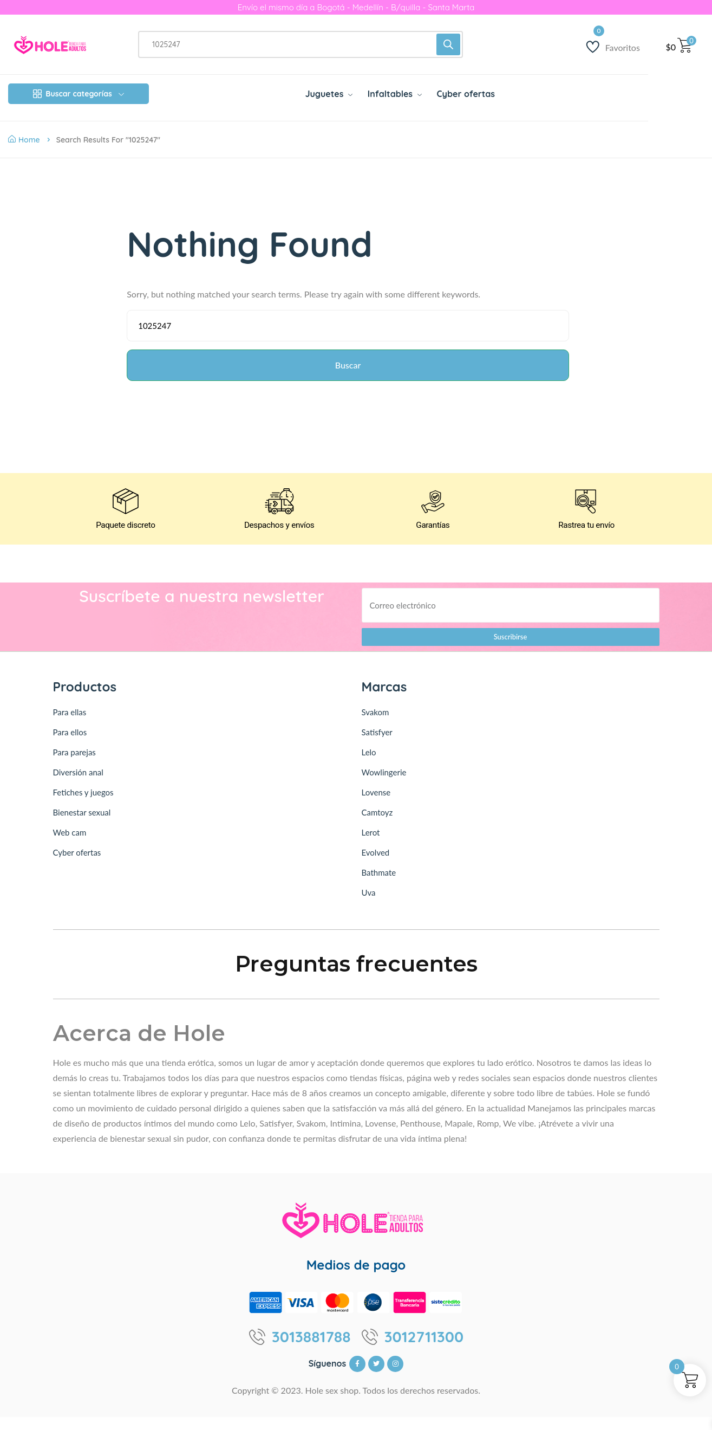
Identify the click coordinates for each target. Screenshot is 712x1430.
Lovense (376, 805)
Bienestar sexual (82, 825)
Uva (369, 905)
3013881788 (311, 1349)
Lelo (369, 765)
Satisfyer (377, 745)
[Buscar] (448, 44)
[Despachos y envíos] (279, 512)
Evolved (376, 865)
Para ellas (70, 725)
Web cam (70, 845)
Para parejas (74, 765)
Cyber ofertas (77, 865)
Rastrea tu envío (586, 539)
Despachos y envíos (279, 539)
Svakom (375, 725)
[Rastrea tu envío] (586, 512)
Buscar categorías (78, 94)
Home (24, 140)
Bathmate (379, 885)
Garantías (433, 539)
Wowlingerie (384, 785)
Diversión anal (78, 785)
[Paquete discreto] (126, 512)
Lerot (371, 845)
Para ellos (70, 745)
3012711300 (424, 1349)
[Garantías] (433, 512)
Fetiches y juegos (83, 805)
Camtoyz (377, 825)
